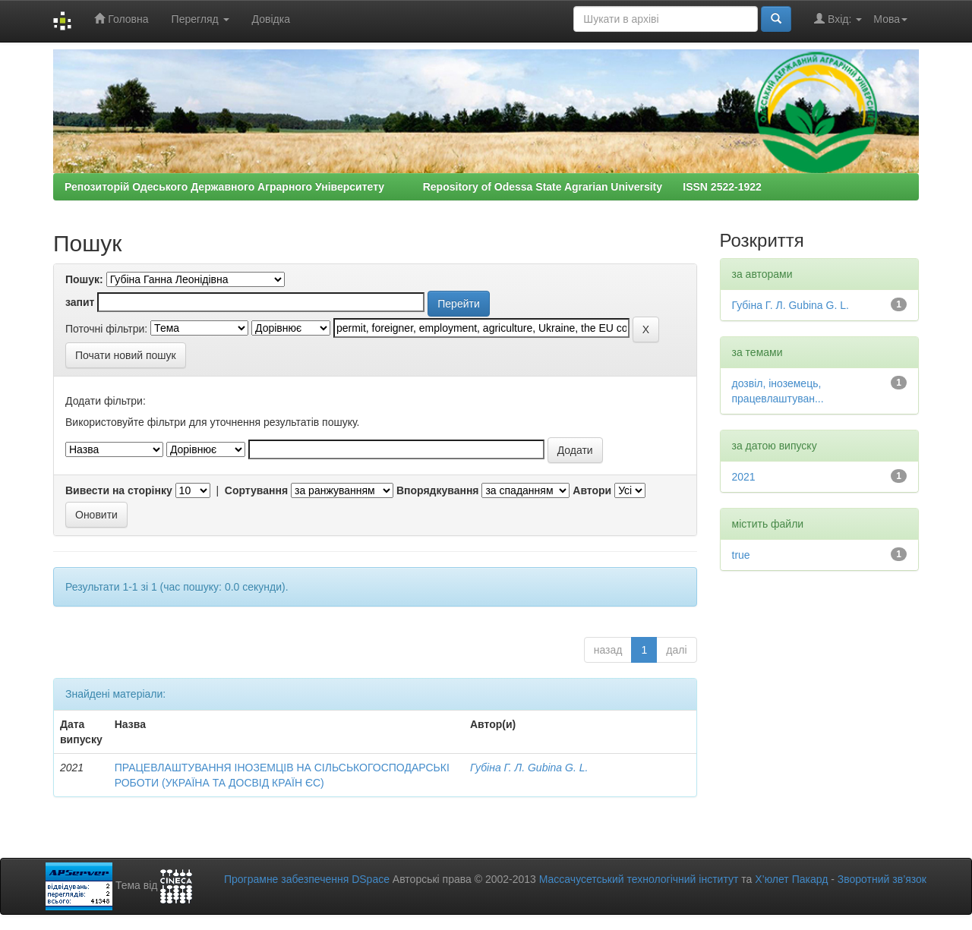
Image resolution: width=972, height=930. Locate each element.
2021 (744, 477)
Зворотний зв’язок (882, 879)
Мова (890, 19)
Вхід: (838, 18)
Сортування (256, 490)
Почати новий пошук (125, 355)
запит (79, 302)
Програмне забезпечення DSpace (307, 879)
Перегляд (200, 19)
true (741, 555)
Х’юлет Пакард (791, 879)
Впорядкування (437, 490)
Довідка (271, 19)
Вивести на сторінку (118, 490)
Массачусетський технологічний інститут (639, 879)
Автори (592, 490)
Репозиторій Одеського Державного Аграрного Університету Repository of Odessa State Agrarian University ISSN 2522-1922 (413, 187)
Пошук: (84, 279)
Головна (121, 18)
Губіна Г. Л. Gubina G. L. (529, 767)
